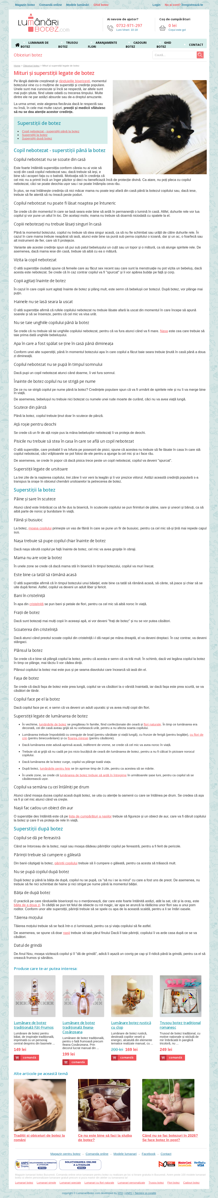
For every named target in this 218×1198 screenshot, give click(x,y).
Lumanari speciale (70, 1182)
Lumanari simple (46, 1182)
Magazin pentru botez (65, 1154)
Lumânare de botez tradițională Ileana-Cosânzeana (78, 1027)
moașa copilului (40, 528)
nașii (66, 933)
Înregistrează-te (192, 4)
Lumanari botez (24, 1182)
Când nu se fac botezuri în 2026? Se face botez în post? (170, 1110)
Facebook (149, 1154)
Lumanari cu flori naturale (99, 1182)
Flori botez (173, 1182)
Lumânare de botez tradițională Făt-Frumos (34, 1025)
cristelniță (36, 604)
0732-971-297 (129, 25)
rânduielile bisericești (74, 81)
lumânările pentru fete (55, 768)
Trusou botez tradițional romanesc (180, 1025)
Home (17, 65)
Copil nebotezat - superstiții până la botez (50, 131)
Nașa (164, 331)
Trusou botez (156, 1182)
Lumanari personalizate (131, 1182)
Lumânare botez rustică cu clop (131, 1025)
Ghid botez (101, 4)
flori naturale (152, 724)
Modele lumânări (77, 4)
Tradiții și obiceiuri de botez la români (40, 1110)
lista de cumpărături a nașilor (90, 816)
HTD (120, 1193)
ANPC (129, 1193)
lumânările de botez (52, 724)
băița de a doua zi (27, 905)
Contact (196, 45)
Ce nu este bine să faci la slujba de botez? (105, 1110)
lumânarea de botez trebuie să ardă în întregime (93, 775)
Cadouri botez (191, 1182)
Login (156, 4)
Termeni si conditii (145, 1193)
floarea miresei (78, 738)
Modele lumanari (125, 1154)
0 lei (173, 25)
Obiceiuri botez (31, 65)
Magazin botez (25, 4)
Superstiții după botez (37, 138)
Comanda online (97, 1154)
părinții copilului (65, 863)
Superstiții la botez (35, 135)
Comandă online (50, 4)
